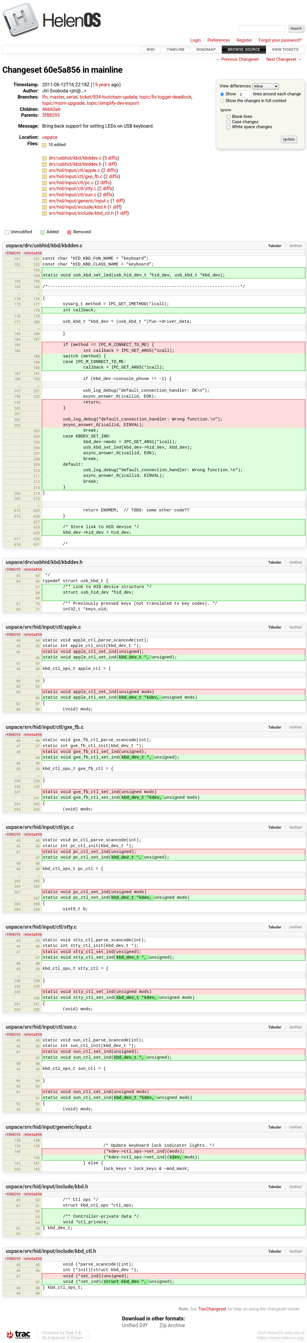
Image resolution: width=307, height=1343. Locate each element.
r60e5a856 (33, 253)
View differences (235, 86)
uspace (49, 137)
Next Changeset (281, 59)
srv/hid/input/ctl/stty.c (73, 188)
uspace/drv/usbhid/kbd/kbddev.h (44, 562)
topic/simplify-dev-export (113, 103)
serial (72, 97)
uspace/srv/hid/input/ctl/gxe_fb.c (45, 727)
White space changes (252, 126)
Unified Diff (134, 1325)
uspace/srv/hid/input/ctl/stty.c (41, 927)
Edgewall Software (65, 1337)
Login (195, 40)
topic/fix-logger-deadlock (165, 97)
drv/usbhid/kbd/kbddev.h (76, 164)
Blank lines (242, 116)
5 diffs (110, 158)
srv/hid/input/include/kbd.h (78, 207)
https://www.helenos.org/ (281, 1337)
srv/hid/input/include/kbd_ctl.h (82, 213)
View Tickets (285, 49)
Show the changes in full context (253, 100)
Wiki (150, 49)
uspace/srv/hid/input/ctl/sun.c (41, 1027)
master (57, 97)
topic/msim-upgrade (63, 103)
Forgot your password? (280, 40)
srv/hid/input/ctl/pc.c (72, 182)
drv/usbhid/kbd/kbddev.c (76, 158)
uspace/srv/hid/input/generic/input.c (48, 1127)
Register (244, 40)
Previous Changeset (240, 59)
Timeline (176, 49)
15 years (101, 84)
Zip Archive (172, 1325)
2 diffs (109, 170)
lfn (45, 97)
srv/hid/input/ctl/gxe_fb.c (76, 176)
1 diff (109, 164)
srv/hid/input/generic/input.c (80, 201)
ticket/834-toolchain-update (109, 97)
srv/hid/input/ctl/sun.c (73, 194)
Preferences (218, 40)
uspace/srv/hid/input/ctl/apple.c (43, 627)
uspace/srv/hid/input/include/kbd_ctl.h (51, 1251)
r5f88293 (13, 253)
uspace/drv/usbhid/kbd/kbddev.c (44, 246)
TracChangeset (212, 1309)
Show (228, 94)
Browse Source (244, 49)
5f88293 (51, 115)
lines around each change (269, 94)
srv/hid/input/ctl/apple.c (75, 170)
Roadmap (206, 49)
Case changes (245, 121)
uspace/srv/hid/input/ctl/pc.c (40, 827)
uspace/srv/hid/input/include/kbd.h (47, 1187)
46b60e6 (51, 109)
